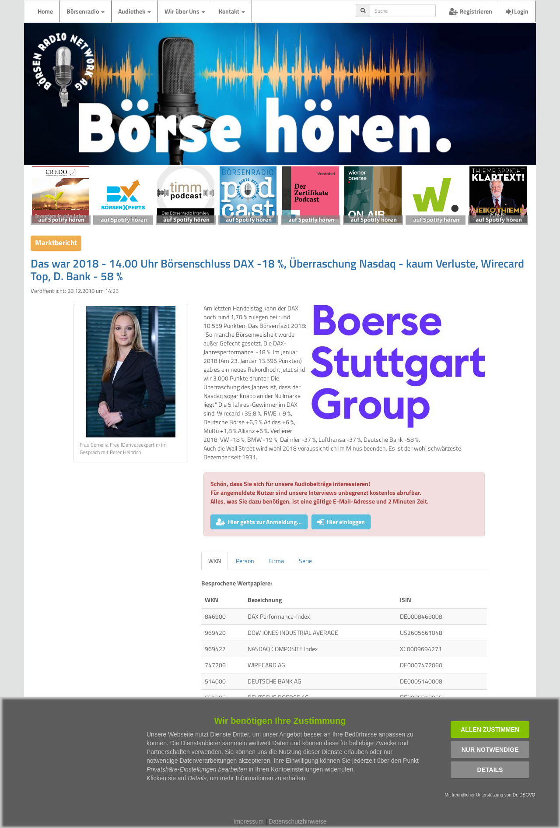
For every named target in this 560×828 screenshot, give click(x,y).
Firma (276, 560)
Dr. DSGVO (524, 795)
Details (490, 769)
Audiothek (134, 11)
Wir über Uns (184, 11)
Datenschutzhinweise (297, 821)
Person (245, 560)
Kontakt (232, 11)
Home (45, 11)
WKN (214, 560)
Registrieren (470, 11)
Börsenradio (85, 11)
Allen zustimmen (490, 729)
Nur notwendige (490, 749)
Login (517, 11)
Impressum (249, 821)
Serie (305, 560)
